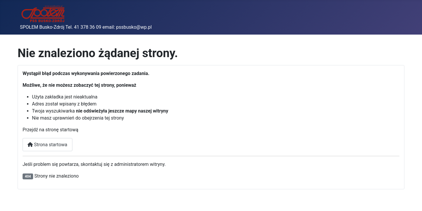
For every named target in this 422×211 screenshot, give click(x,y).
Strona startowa (47, 144)
